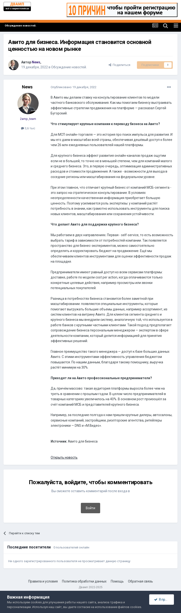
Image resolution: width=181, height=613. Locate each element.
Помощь (117, 581)
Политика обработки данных (84, 581)
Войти (90, 508)
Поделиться (119, 65)
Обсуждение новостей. (69, 67)
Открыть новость (64, 457)
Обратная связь (140, 581)
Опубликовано (73, 87)
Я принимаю (164, 599)
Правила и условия (43, 581)
